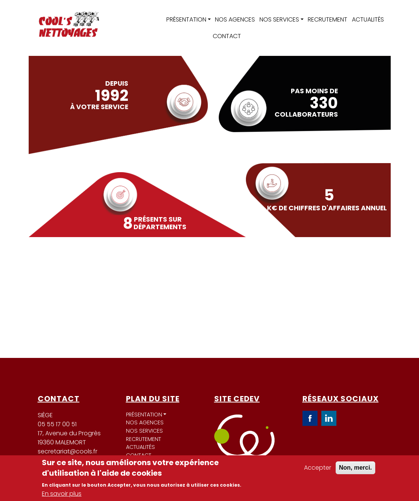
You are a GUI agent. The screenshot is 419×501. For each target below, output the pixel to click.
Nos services (279, 19)
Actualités (368, 19)
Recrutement (327, 19)
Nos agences (235, 19)
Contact (227, 36)
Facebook (310, 418)
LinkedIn (328, 418)
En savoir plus (61, 493)
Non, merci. (355, 467)
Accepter (317, 467)
